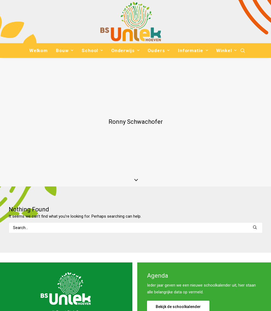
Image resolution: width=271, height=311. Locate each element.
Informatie (193, 50)
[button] (242, 50)
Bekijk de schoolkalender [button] (178, 266)
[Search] (136, 187)
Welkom (38, 50)
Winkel (226, 50)
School (92, 50)
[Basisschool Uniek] (130, 21)
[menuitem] (38, 50)
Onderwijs (125, 50)
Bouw (65, 50)
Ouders (159, 50)
